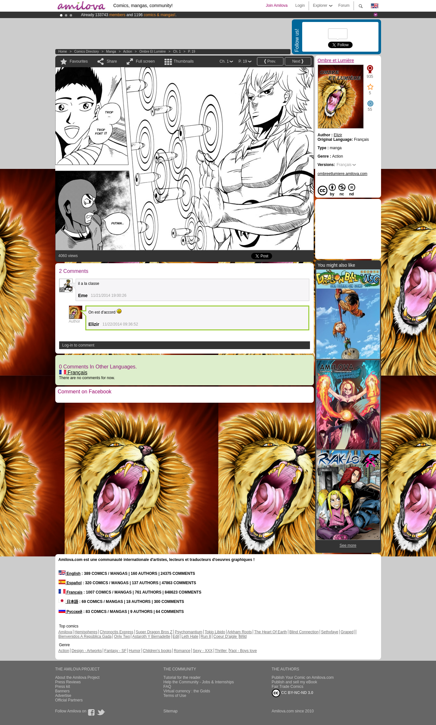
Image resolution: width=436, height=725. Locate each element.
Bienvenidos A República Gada (85, 636)
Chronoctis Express (116, 632)
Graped (347, 632)
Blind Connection (304, 632)
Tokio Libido (215, 632)
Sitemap (171, 711)
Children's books (157, 650)
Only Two (122, 636)
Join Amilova (276, 5)
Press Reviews (68, 682)
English (69, 573)
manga (111, 51)
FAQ (167, 686)
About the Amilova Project (77, 677)
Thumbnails (184, 61)
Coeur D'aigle (225, 636)
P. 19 (191, 51)
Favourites (79, 61)
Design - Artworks (86, 650)
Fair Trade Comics (287, 686)
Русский (70, 611)
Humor (135, 650)
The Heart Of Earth (270, 632)
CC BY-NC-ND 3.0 (293, 693)
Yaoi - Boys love (243, 650)
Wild (243, 636)
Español (70, 583)
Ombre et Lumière (152, 51)
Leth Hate (189, 636)
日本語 (68, 601)
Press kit (62, 686)
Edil (176, 636)
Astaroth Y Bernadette (151, 636)
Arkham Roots (239, 632)
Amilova (65, 632)
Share (112, 61)
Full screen (145, 61)
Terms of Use (175, 695)
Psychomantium (188, 632)
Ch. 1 (177, 51)
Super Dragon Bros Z (154, 632)
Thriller (221, 650)
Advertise (63, 695)
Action (127, 51)
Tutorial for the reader (182, 677)
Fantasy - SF (115, 650)
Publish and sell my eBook (294, 682)
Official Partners (69, 700)
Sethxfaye (329, 632)
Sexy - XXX (202, 650)
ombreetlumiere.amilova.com (342, 173)
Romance (182, 650)
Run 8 (206, 636)
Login (300, 5)
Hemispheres (86, 632)
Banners (62, 691)
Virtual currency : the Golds (187, 691)
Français (73, 372)
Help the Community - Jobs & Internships (199, 682)
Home (62, 51)
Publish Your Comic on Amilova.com (303, 677)
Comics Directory (86, 51)
